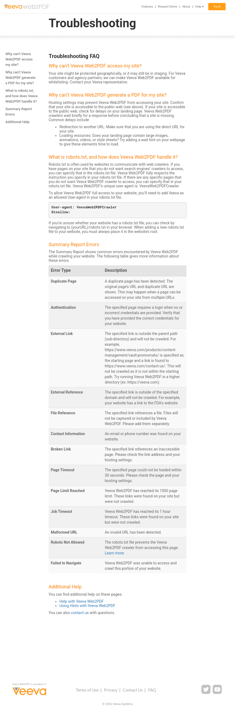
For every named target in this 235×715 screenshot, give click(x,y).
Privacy (111, 689)
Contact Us (133, 689)
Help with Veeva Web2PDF (81, 601)
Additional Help (17, 122)
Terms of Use (87, 689)
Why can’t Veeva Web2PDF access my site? (19, 59)
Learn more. (115, 553)
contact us (80, 613)
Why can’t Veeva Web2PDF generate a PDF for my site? (20, 77)
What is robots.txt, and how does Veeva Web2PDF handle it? (21, 96)
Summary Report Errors (18, 111)
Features (147, 6)
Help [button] (199, 6)
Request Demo (167, 6)
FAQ (152, 689)
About (186, 6)
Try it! (216, 6)
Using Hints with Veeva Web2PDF (87, 606)
